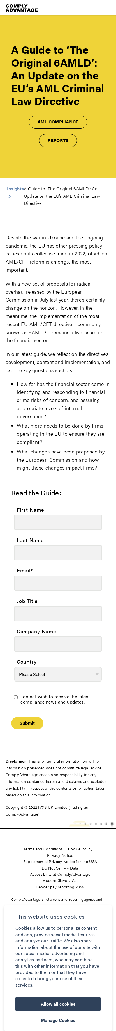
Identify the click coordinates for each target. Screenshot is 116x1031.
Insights (15, 188)
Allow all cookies (58, 1004)
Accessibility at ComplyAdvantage (60, 874)
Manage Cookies (58, 1020)
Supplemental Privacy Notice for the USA (60, 861)
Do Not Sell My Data (60, 868)
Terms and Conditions (43, 849)
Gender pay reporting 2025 (60, 887)
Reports (58, 140)
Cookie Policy (80, 849)
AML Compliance (58, 121)
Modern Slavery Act (60, 880)
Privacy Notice (60, 855)
